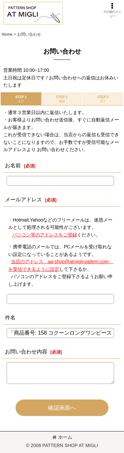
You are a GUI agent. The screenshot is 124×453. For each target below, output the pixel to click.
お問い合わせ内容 (26, 351)
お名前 (13, 165)
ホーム (62, 437)
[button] (112, 10)
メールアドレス (23, 199)
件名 (10, 317)
